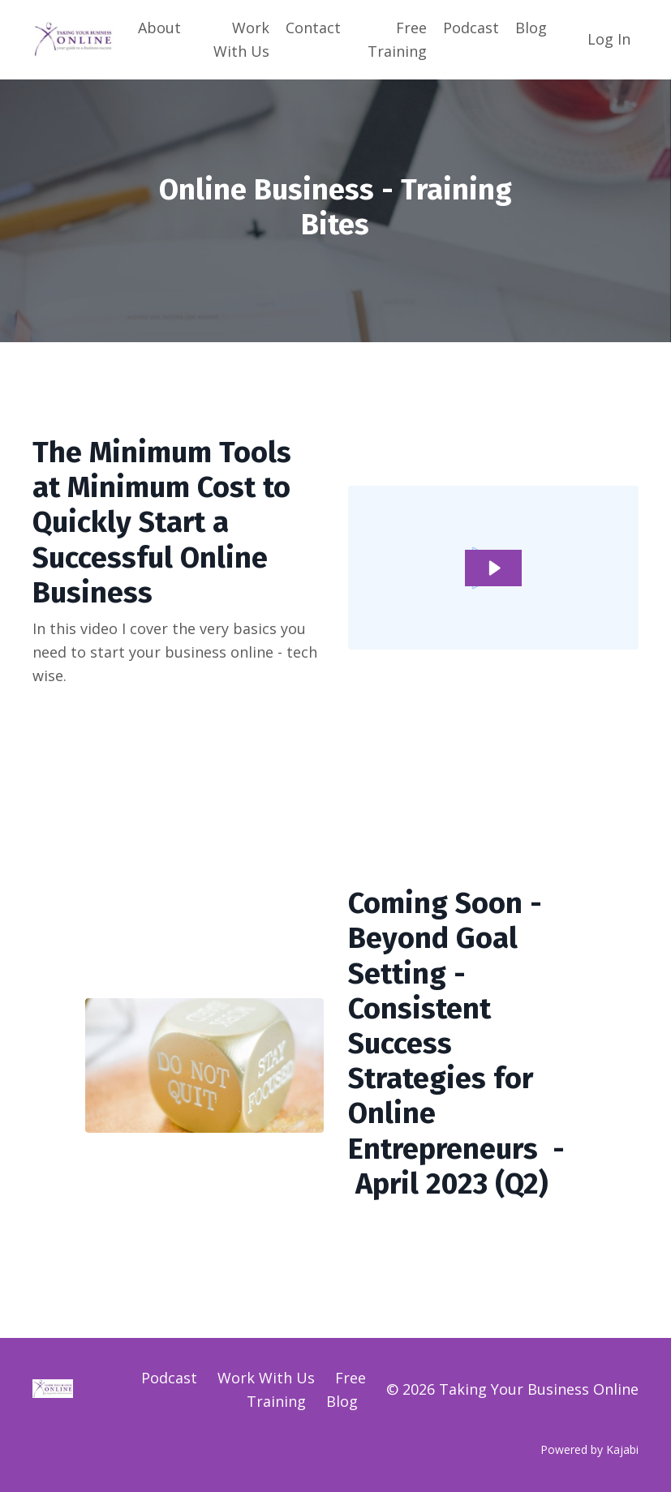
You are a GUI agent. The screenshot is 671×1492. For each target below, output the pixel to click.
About (159, 27)
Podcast (471, 27)
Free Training (397, 39)
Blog (531, 27)
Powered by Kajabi (589, 1449)
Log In (608, 39)
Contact (313, 27)
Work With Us (241, 39)
